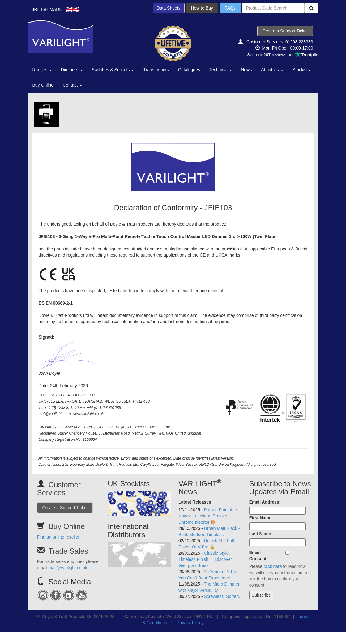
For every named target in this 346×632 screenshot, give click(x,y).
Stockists (301, 69)
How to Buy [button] (202, 8)
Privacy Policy (190, 622)
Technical (220, 69)
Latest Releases (194, 502)
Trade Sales (68, 551)
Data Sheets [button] (169, 8)
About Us (272, 69)
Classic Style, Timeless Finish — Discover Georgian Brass (205, 559)
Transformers (156, 69)
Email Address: (264, 502)
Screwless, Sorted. (222, 596)
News (246, 69)
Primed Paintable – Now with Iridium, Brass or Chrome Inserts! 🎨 (209, 516)
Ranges (42, 69)
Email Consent (258, 555)
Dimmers (72, 69)
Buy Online (42, 85)
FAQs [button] (230, 8)
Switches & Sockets (113, 69)
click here (272, 566)
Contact (72, 85)
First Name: (261, 517)
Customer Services (59, 488)
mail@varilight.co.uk (68, 567)
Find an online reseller (58, 537)
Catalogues (189, 69)
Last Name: (260, 533)
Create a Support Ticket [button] (285, 30)
